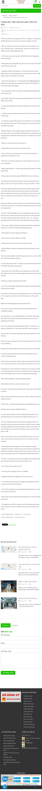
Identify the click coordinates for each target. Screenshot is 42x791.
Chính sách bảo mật (8, 746)
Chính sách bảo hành (8, 740)
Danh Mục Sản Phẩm (21, 11)
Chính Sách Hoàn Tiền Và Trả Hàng (11, 749)
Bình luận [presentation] (5, 625)
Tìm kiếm (37, 5)
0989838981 (29, 743)
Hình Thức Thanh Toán (9, 738)
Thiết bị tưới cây (27, 716)
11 (30, 584)
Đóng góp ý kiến (7, 757)
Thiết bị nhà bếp (27, 698)
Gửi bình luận (8, 673)
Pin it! (10, 525)
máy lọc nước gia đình (32, 30)
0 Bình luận (5, 34)
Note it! (14, 525)
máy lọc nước (23, 30)
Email (3, 643)
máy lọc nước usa (19, 517)
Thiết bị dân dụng (28, 709)
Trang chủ (4, 15)
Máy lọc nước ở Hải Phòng (27, 598)
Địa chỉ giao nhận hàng (9, 760)
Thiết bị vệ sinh (27, 701)
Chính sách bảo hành (29, 727)
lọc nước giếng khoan (9, 30)
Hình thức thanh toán (29, 724)
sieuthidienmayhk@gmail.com (30, 748)
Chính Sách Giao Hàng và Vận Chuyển (11, 753)
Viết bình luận (6, 651)
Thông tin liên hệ (27, 722)
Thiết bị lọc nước (27, 696)
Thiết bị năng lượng (28, 706)
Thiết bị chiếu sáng (28, 703)
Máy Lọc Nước (13, 15)
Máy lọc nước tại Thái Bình (27, 582)
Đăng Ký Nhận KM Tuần (9, 743)
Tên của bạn (5, 635)
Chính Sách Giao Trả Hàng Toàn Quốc (11, 763)
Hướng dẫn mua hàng (9, 735)
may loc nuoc (17, 30)
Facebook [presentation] (15, 625)
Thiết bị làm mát (27, 714)
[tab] (5, 625)
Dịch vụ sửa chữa (28, 719)
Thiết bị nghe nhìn (28, 711)
